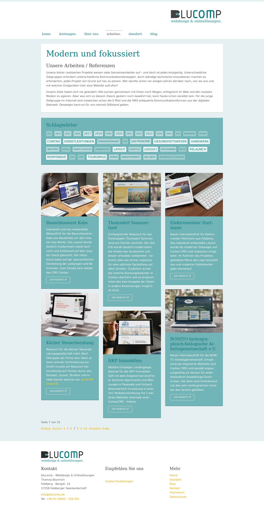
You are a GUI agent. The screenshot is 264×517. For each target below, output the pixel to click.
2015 (67, 133)
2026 (178, 133)
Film (125, 141)
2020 (119, 133)
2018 (98, 133)
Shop (72, 157)
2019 (108, 133)
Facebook (108, 476)
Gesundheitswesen (170, 141)
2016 (77, 133)
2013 (49, 133)
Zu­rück (57, 428)
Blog (153, 34)
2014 (58, 133)
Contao (53, 141)
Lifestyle (134, 149)
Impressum (177, 492)
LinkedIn (128, 476)
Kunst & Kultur (82, 149)
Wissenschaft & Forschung (172, 157)
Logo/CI (150, 149)
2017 (87, 133)
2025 (169, 133)
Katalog (65, 149)
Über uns (91, 34)
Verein (114, 157)
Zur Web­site (57, 280)
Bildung (202, 133)
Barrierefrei (189, 133)
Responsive (56, 157)
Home (46, 34)
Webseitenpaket (131, 157)
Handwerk (200, 141)
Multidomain (168, 149)
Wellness (150, 157)
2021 (129, 133)
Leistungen (67, 34)
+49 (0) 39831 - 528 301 (62, 498)
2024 (159, 133)
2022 (139, 133)
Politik (182, 149)
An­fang (46, 428)
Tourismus (97, 157)
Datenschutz (178, 496)
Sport (81, 157)
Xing (121, 476)
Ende (105, 428)
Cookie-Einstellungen (119, 481)
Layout (119, 149)
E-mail (135, 476)
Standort (135, 34)
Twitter (114, 476)
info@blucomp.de (53, 494)
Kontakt (175, 488)
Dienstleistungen (79, 141)
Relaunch (198, 149)
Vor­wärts (95, 428)
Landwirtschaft (102, 149)
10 (85, 428)
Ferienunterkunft (108, 141)
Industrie (52, 149)
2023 (149, 133)
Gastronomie (140, 141)
